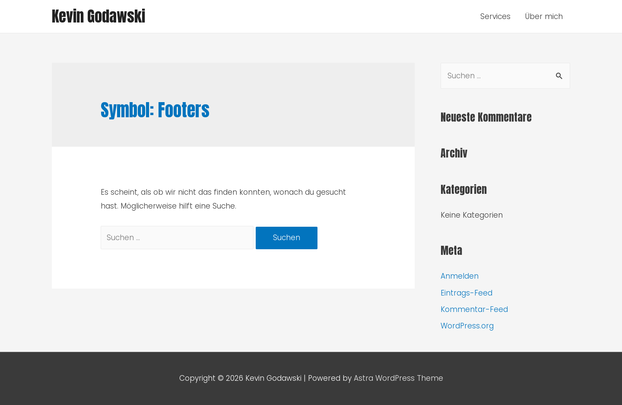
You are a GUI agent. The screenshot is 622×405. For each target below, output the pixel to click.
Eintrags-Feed (466, 293)
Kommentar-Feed (474, 309)
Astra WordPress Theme (398, 378)
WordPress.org (467, 326)
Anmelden (460, 276)
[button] (14, 13)
